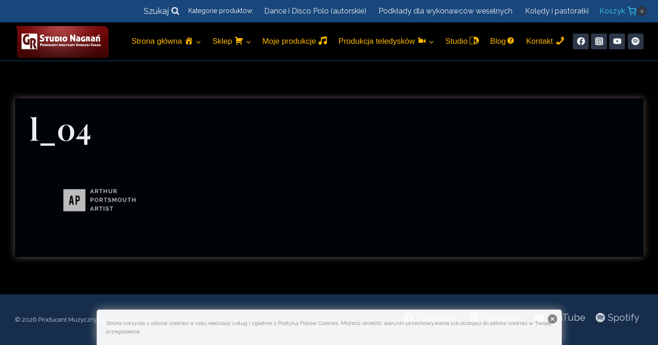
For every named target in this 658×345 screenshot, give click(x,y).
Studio (462, 41)
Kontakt (545, 41)
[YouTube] (617, 41)
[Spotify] (636, 41)
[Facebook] (581, 41)
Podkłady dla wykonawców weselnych (445, 11)
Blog (502, 41)
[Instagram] (599, 41)
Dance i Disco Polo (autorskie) (315, 11)
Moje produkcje (294, 41)
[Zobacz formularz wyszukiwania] (162, 11)
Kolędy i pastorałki (557, 11)
